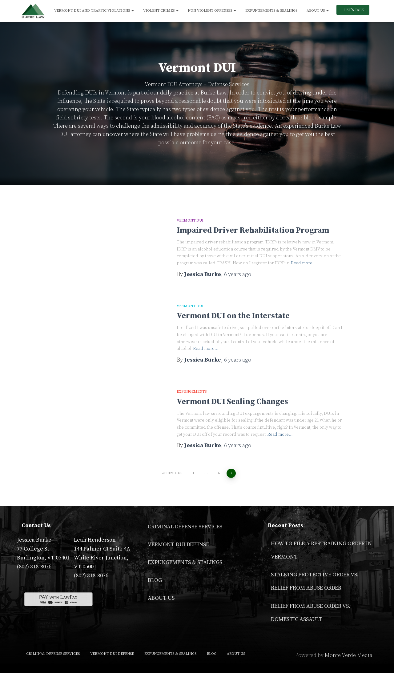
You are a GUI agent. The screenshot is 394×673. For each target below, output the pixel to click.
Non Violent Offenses (212, 10)
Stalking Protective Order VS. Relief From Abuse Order (315, 581)
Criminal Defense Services (185, 526)
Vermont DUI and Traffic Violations (94, 10)
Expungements (192, 391)
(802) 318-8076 (34, 566)
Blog (155, 580)
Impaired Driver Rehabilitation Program (253, 230)
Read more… (303, 263)
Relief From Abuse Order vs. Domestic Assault (310, 613)
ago (237, 274)
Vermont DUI (190, 220)
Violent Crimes (161, 10)
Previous (173, 473)
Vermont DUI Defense (178, 544)
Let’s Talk (353, 10)
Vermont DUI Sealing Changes (232, 402)
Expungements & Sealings (271, 10)
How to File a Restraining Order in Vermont (321, 550)
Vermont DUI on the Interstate (233, 316)
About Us (318, 10)
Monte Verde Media (348, 655)
